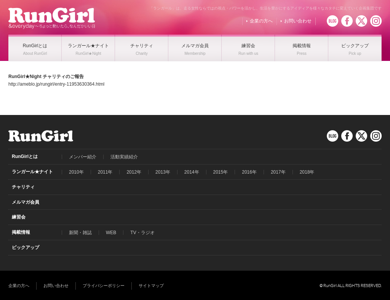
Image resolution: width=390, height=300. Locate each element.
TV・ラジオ (142, 232)
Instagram (376, 21)
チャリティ (23, 187)
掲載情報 (21, 232)
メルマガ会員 (25, 202)
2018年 (307, 172)
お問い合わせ (298, 21)
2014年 (191, 172)
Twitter (361, 21)
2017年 (278, 172)
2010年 (76, 172)
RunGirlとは (25, 156)
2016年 (249, 172)
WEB (111, 232)
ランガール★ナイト (32, 171)
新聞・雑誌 (80, 232)
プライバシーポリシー (104, 285)
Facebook (347, 21)
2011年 (105, 172)
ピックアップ (25, 247)
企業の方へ (261, 21)
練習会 (19, 217)
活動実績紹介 (124, 157)
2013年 (162, 172)
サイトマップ (151, 285)
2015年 (220, 172)
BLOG (332, 21)
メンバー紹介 (82, 157)
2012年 (133, 172)
